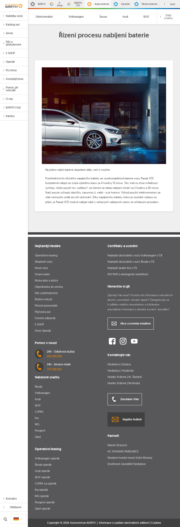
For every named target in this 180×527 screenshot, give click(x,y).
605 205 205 (54, 356)
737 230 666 (54, 369)
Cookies (156, 522)
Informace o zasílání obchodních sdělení (124, 522)
